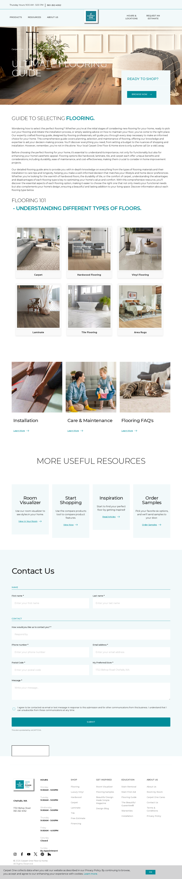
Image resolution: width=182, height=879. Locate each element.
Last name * (99, 596)
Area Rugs (140, 332)
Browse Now (142, 94)
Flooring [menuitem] (75, 786)
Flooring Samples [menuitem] (105, 792)
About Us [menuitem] (151, 786)
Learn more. (91, 873)
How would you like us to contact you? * (31, 627)
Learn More (21, 430)
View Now (70, 524)
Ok (150, 872)
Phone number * (20, 645)
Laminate (38, 332)
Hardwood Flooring (89, 274)
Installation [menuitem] (127, 816)
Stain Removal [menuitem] (128, 786)
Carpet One (18, 49)
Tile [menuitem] (73, 813)
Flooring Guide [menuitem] (128, 797)
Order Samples (151, 524)
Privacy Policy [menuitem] (154, 816)
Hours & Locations (131, 17)
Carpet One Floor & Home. (34, 860)
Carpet (38, 274)
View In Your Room (30, 521)
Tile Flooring (89, 332)
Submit (91, 722)
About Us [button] (52, 17)
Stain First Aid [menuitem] (128, 792)
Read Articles (111, 516)
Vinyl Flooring (140, 274)
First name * (18, 596)
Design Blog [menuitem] (102, 808)
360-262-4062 (54, 5)
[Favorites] (169, 17)
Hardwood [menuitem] (76, 797)
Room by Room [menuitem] (155, 792)
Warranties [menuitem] (127, 810)
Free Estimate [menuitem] (78, 818)
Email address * (100, 645)
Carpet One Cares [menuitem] (156, 797)
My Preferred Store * (103, 663)
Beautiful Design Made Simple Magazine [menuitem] (104, 800)
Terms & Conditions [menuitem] (152, 809)
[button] (166, 17)
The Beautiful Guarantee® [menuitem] (128, 804)
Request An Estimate (153, 17)
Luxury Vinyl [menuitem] (77, 792)
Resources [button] (34, 17)
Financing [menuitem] (76, 823)
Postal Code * (18, 663)
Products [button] (16, 17)
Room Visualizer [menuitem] (104, 786)
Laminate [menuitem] (75, 807)
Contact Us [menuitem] (152, 802)
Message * (17, 680)
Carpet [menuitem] (74, 802)
